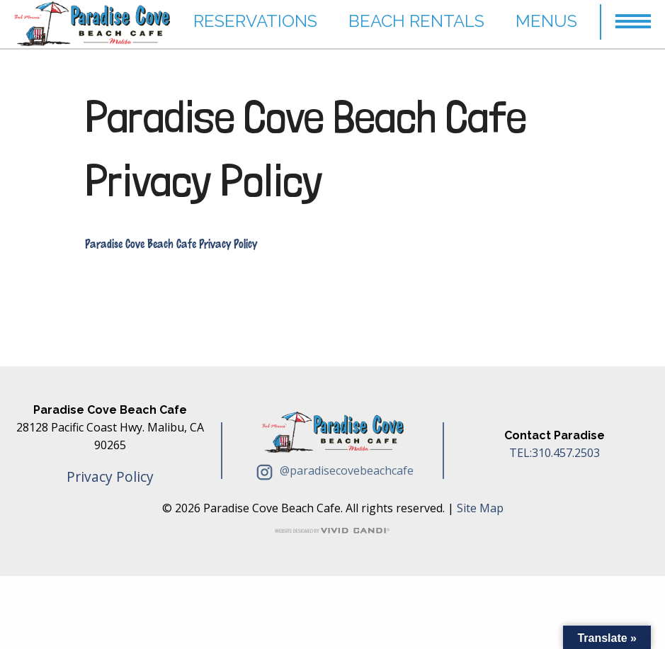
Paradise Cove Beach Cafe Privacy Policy (305, 148)
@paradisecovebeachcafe (333, 470)
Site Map (480, 508)
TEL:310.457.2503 (554, 453)
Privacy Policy (110, 476)
